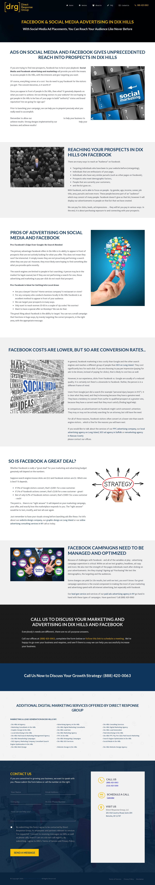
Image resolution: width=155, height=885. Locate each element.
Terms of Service (50, 841)
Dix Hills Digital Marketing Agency (115, 727)
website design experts (68, 121)
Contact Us (124, 5)
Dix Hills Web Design (19, 747)
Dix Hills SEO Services (65, 741)
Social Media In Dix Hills (111, 741)
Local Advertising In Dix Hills (21, 733)
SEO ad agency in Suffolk (111, 432)
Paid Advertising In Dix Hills (113, 733)
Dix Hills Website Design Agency (115, 747)
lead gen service (79, 593)
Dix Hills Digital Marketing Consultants (71, 727)
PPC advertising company (124, 428)
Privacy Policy (68, 841)
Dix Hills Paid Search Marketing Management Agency (30, 736)
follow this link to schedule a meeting (105, 638)
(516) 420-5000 (112, 785)
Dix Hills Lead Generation (112, 730)
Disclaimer (140, 879)
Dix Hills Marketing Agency (67, 733)
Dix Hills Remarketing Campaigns (23, 738)
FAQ (110, 5)
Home (69, 5)
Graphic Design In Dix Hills (20, 730)
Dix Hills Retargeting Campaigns (69, 738)
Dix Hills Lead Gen (64, 730)
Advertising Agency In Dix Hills (68, 724)
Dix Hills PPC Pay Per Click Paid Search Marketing (121, 736)
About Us (97, 5)
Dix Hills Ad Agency (18, 724)
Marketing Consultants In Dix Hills (23, 727)
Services (83, 5)
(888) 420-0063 (47, 638)
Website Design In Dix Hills (67, 747)
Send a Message (24, 852)
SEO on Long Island (125, 365)
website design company (31, 520)
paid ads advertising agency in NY (119, 593)
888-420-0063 (141, 5)
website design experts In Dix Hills (47, 118)
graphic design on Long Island (59, 520)
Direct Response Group (32, 879)
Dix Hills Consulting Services (113, 724)
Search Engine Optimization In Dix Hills (117, 738)
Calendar (110, 797)
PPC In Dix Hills (62, 736)
